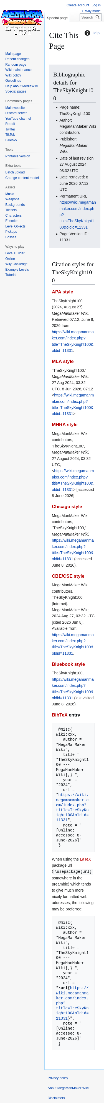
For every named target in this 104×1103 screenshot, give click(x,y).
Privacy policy (58, 1078)
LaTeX (85, 859)
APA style (62, 292)
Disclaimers (56, 1098)
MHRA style (65, 424)
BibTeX (60, 715)
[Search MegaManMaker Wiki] (91, 17)
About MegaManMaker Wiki (68, 1088)
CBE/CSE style (68, 576)
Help (91, 33)
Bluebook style (68, 664)
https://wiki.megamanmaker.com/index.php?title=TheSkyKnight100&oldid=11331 (72, 807)
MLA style (63, 361)
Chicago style (67, 506)
